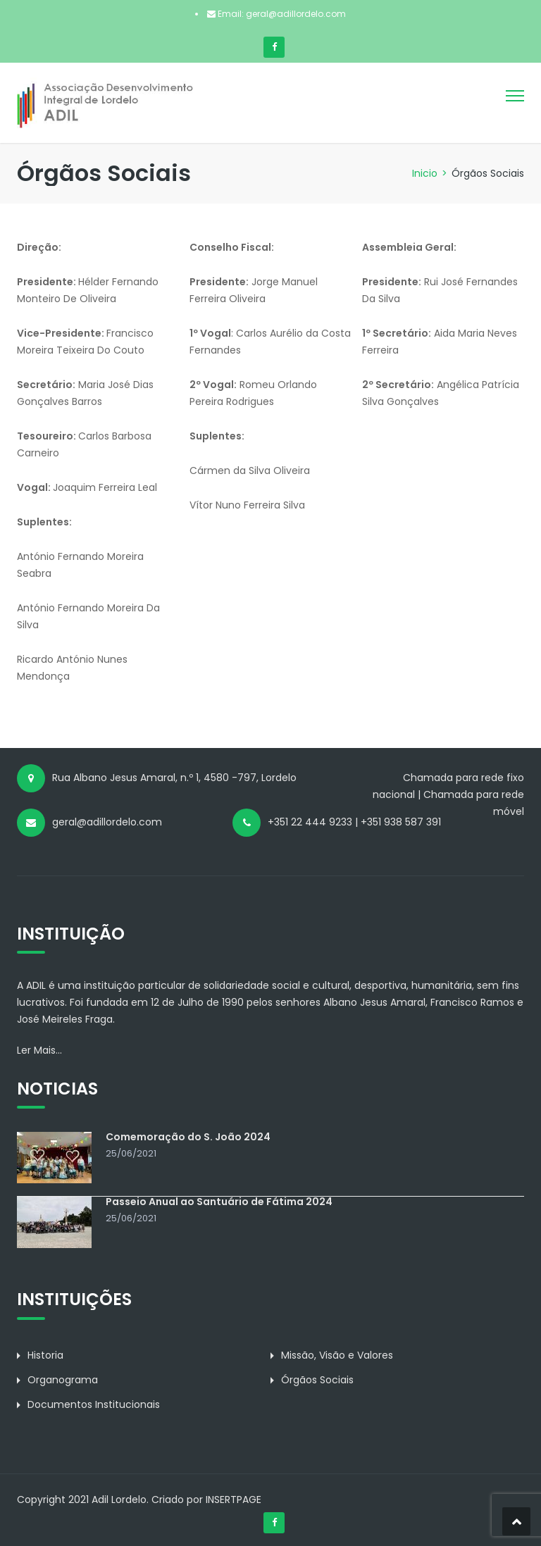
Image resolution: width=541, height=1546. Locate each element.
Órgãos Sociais (317, 1380)
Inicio (424, 173)
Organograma (62, 1380)
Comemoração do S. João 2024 (188, 1137)
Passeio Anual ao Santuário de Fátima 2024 (219, 1202)
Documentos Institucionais (93, 1404)
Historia (45, 1355)
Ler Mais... (39, 1050)
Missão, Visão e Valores (337, 1355)
